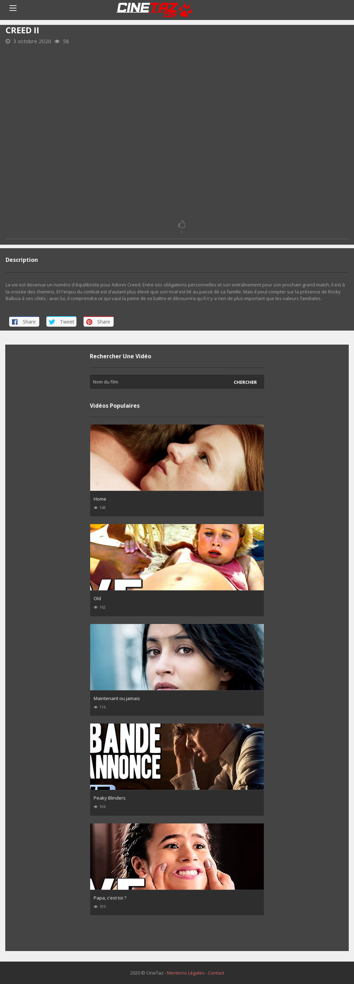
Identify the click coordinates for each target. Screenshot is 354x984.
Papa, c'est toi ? (110, 898)
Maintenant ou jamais (117, 698)
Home (100, 499)
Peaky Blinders (110, 798)
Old (97, 598)
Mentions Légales (186, 973)
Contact (216, 973)
